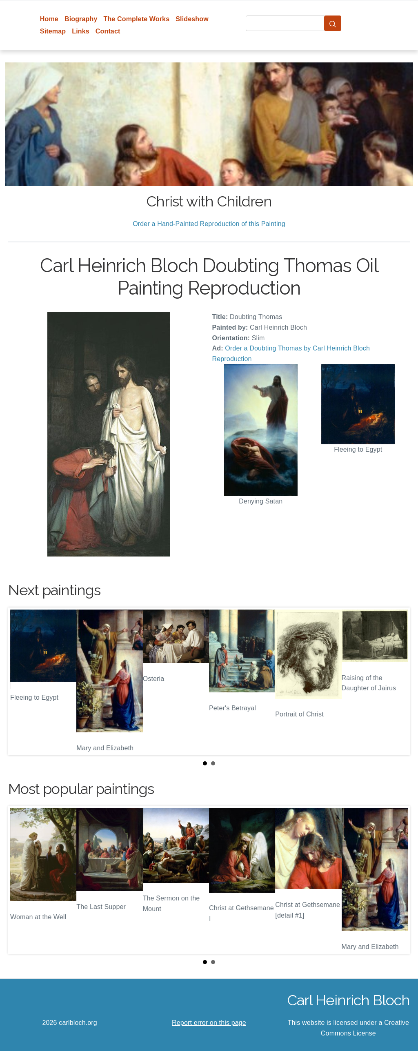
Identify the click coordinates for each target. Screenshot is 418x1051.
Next (397, 681)
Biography (81, 19)
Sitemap (53, 31)
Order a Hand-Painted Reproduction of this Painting (209, 223)
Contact (108, 31)
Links (80, 31)
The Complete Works (136, 19)
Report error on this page (209, 1022)
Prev (20, 681)
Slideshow (192, 19)
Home (49, 19)
